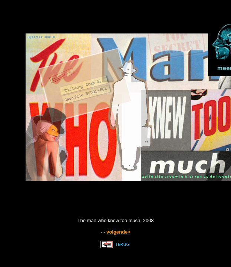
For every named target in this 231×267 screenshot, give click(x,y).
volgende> (118, 232)
